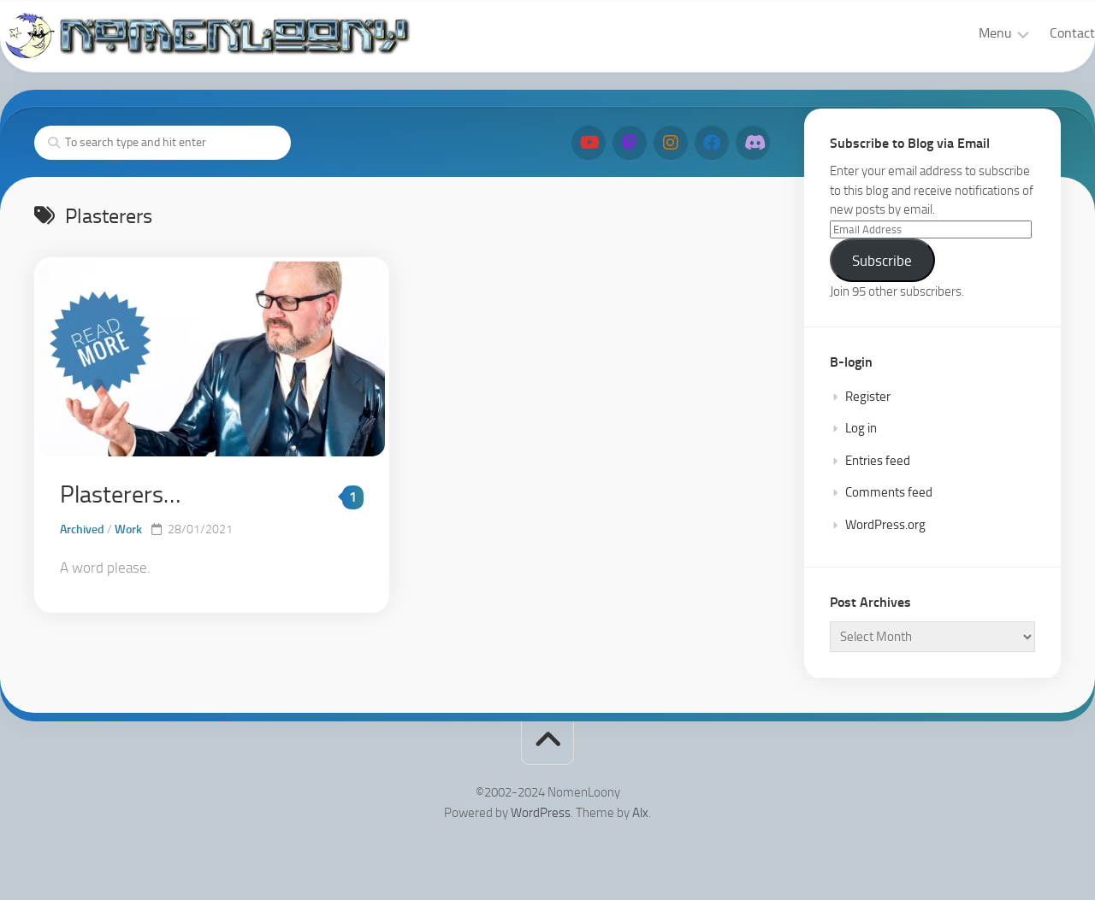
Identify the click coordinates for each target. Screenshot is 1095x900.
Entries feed (877, 460)
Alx (640, 813)
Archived (82, 529)
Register (868, 396)
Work (128, 529)
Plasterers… (120, 494)
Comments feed (888, 492)
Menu (961, 33)
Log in (861, 428)
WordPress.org (885, 524)
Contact (1038, 33)
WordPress (541, 813)
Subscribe (882, 260)
